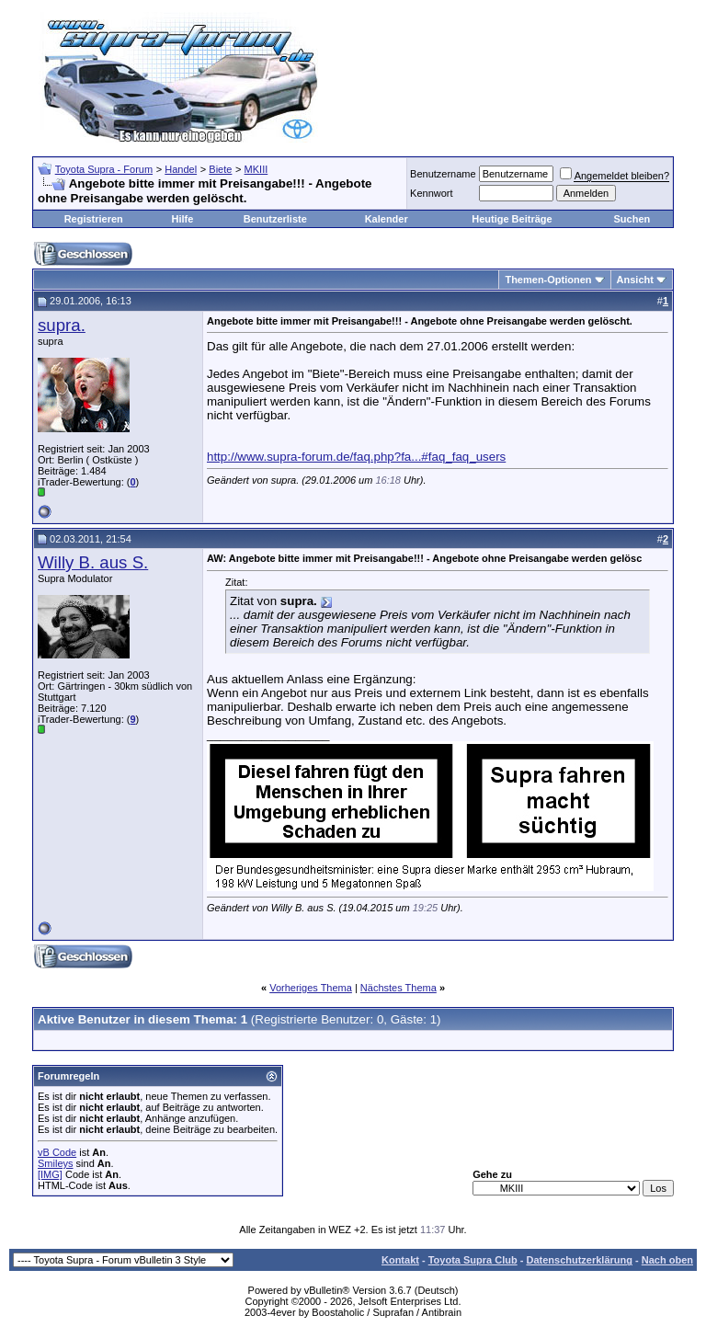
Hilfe (182, 218)
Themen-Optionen (548, 279)
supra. (61, 325)
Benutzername (443, 173)
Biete (220, 169)
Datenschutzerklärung (579, 1259)
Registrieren (93, 218)
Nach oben (667, 1259)
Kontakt (400, 1259)
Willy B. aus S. (93, 562)
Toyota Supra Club (473, 1259)
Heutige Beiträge (512, 218)
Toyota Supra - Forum (104, 169)
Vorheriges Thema (310, 987)
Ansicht (635, 279)
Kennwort (431, 193)
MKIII (256, 169)
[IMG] (50, 1174)
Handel (181, 169)
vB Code (57, 1152)
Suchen (631, 218)
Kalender (386, 218)
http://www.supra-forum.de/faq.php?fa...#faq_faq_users (356, 456)
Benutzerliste (275, 218)
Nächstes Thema (398, 987)
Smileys (56, 1163)
